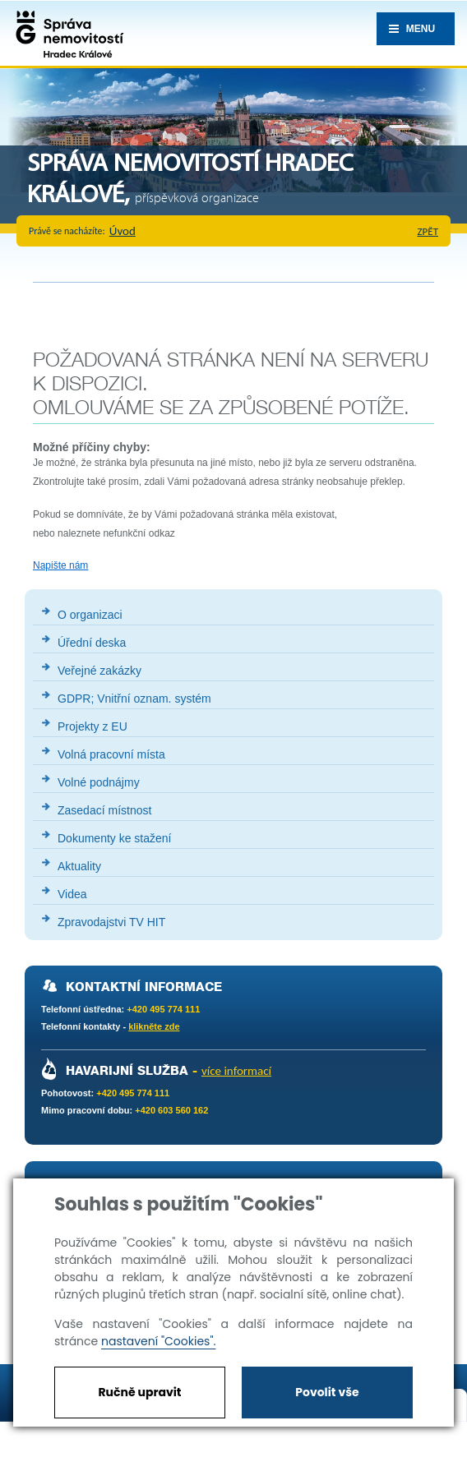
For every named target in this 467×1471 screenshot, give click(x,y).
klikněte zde (153, 1026)
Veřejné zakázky (99, 670)
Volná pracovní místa (111, 754)
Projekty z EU (92, 726)
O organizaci (90, 614)
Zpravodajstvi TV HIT (111, 922)
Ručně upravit (139, 1392)
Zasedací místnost (104, 810)
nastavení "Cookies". (158, 1341)
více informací (236, 1070)
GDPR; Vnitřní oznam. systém (134, 698)
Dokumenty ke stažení (115, 838)
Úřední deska (92, 642)
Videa (72, 894)
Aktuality (79, 866)
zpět (428, 231)
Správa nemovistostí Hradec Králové (66, 33)
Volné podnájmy (99, 782)
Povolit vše (326, 1392)
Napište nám (60, 565)
